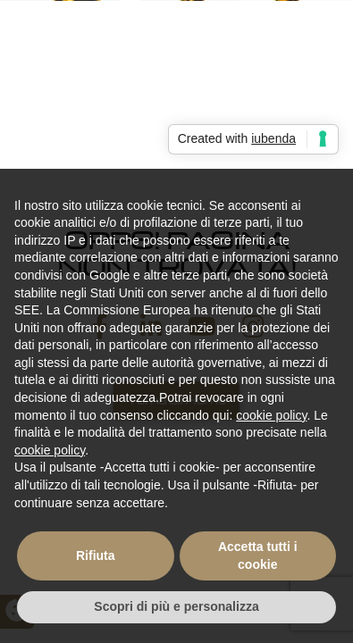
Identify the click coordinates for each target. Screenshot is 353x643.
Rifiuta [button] (95, 555)
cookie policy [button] (271, 415)
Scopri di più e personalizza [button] (176, 606)
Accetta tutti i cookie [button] (258, 555)
